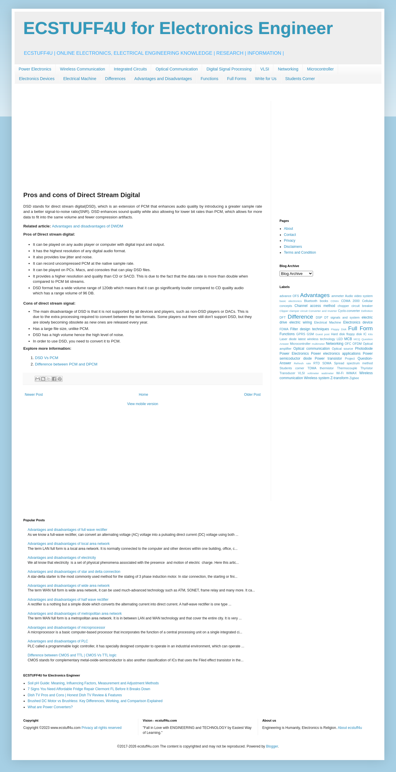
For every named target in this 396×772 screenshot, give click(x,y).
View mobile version (142, 404)
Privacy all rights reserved (101, 728)
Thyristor (366, 368)
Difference (300, 317)
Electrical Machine (79, 78)
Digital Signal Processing (229, 69)
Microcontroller (320, 69)
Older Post (252, 395)
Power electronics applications (335, 353)
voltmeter (313, 373)
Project (350, 358)
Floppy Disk (338, 329)
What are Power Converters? (50, 707)
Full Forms (236, 78)
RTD (316, 363)
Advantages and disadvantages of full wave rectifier (67, 530)
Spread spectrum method (353, 363)
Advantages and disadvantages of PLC (58, 641)
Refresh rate (302, 363)
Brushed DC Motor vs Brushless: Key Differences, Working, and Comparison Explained (95, 701)
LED (340, 339)
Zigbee (354, 378)
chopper (343, 306)
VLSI (264, 69)
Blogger (272, 746)
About (288, 229)
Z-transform (339, 378)
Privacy (289, 241)
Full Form (360, 328)
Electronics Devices (36, 78)
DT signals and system (342, 317)
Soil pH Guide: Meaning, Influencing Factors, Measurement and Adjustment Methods (93, 683)
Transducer (287, 373)
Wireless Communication (82, 69)
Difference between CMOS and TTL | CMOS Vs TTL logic (72, 655)
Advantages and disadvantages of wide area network (69, 586)
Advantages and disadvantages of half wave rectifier (68, 600)
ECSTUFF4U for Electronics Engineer (178, 28)
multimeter (318, 343)
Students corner (292, 368)
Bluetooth (310, 301)
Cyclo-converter (349, 310)
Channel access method (315, 306)
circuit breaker (362, 306)
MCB (348, 339)
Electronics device (358, 322)
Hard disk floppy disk (346, 334)
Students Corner (300, 78)
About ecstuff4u (350, 728)
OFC (348, 343)
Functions (209, 78)
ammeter (337, 296)
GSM (310, 334)
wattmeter (327, 373)
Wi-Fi (340, 373)
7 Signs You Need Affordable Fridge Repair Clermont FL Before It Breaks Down (89, 689)
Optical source (342, 348)
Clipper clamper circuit (293, 310)
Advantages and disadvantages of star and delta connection (74, 572)
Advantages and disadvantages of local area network (69, 544)
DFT (283, 317)
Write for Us (266, 78)
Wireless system (316, 378)
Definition (367, 310)
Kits (370, 334)
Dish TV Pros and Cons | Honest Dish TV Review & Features (75, 695)
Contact (290, 235)
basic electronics (291, 301)
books (324, 301)
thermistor (327, 368)
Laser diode (288, 339)
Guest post (322, 334)
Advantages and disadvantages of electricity (62, 558)
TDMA (312, 368)
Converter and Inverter (323, 310)
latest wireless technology (316, 339)
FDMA (284, 329)
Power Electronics (35, 69)
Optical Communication (176, 69)
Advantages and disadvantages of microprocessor (66, 628)
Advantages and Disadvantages (163, 78)
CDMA (334, 301)
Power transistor (328, 358)
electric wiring (300, 322)
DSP (319, 317)
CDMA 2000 (350, 301)
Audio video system (359, 296)
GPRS (300, 334)
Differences (115, 78)
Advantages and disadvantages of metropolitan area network (75, 614)
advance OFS (289, 296)
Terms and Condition (300, 252)
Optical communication (312, 349)
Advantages (315, 295)
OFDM (357, 343)
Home (143, 395)
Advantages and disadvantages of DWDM (87, 226)
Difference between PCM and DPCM (66, 364)
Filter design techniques (309, 329)
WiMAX (351, 373)
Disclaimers (293, 247)
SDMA (326, 363)
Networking (288, 69)
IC (365, 334)
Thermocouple (347, 368)
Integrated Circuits (130, 69)
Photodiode (364, 349)
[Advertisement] (142, 142)
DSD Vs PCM (46, 358)
